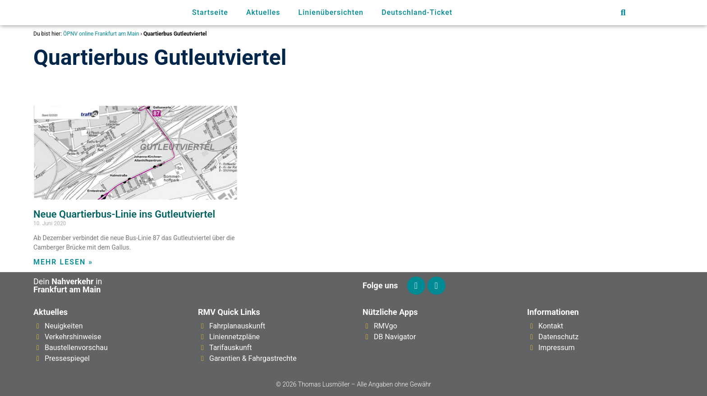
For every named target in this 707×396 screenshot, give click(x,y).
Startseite (210, 12)
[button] (622, 12)
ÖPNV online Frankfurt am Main (101, 34)
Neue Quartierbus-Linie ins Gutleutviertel (124, 214)
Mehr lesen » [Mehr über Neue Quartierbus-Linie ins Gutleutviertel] (63, 262)
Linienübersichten (331, 12)
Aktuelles (263, 12)
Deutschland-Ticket (416, 12)
